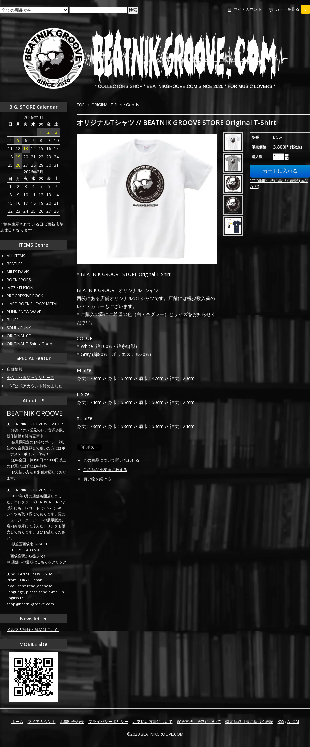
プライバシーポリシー (108, 721)
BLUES (12, 320)
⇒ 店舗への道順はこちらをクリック (36, 561)
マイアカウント (248, 9)
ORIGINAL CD (19, 336)
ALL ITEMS (16, 256)
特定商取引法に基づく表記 (249, 721)
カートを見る (292, 9)
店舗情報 (15, 369)
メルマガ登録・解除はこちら (33, 629)
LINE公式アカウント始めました (35, 386)
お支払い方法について (153, 721)
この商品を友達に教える (105, 469)
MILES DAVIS (18, 272)
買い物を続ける (97, 479)
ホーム (17, 721)
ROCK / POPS (19, 280)
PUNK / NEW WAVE (24, 312)
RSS (281, 721)
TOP (81, 105)
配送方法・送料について (199, 721)
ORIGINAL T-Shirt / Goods (115, 105)
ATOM (293, 721)
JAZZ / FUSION (20, 288)
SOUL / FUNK (19, 328)
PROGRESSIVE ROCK (25, 296)
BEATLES (14, 264)
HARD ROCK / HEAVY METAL (32, 304)
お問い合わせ (72, 721)
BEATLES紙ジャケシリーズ (30, 377)
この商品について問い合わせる (111, 460)
